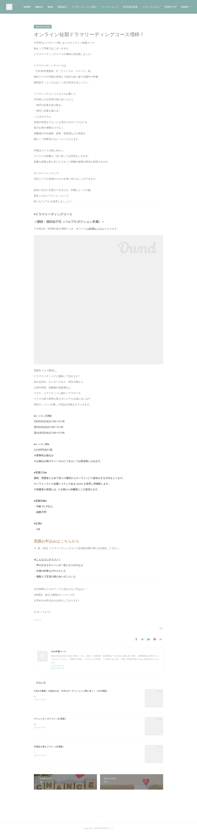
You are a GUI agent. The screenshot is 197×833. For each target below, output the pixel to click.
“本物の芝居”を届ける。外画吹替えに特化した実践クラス (57, 752)
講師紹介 (79, 6)
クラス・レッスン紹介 (101, 6)
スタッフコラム (168, 6)
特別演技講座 (147, 6)
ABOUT (56, 6)
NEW (67, 6)
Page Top (98, 816)
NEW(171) (37, 620)
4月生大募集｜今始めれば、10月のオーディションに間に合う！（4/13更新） (71, 691)
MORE (184, 6)
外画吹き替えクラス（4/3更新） (49, 746)
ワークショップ (126, 6)
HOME (43, 6)
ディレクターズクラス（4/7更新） (50, 719)
